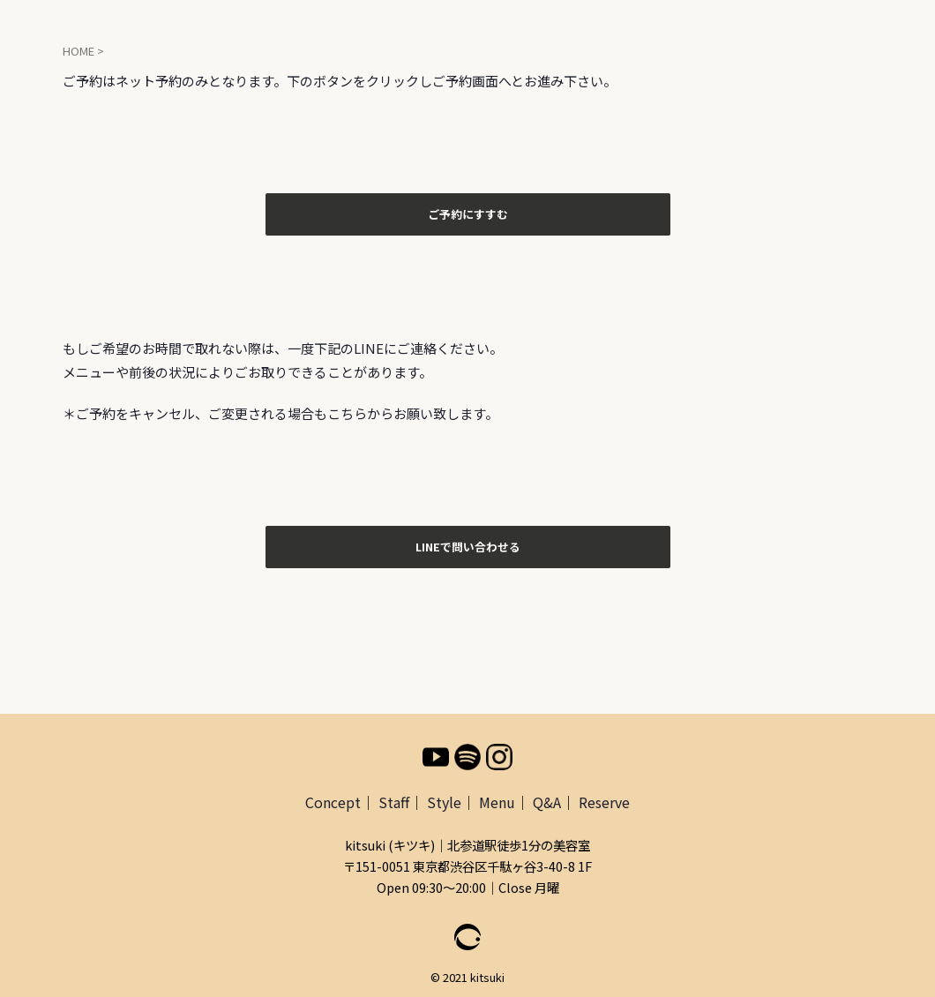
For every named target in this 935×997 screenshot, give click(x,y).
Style (444, 796)
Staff (393, 796)
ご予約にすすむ (468, 213)
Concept (333, 796)
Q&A (547, 796)
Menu (497, 796)
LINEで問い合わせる (467, 543)
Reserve (604, 796)
